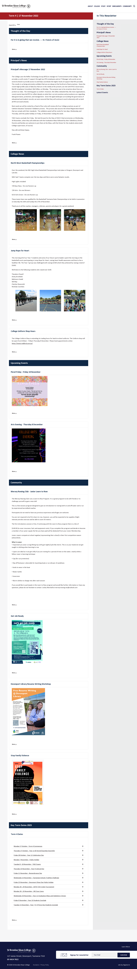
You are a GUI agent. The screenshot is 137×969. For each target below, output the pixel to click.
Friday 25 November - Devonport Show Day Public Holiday (33, 882)
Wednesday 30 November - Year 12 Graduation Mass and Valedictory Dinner (40, 896)
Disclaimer (36, 965)
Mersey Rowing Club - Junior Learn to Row (107, 70)
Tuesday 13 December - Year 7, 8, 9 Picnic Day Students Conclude (36, 905)
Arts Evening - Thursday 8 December (106, 62)
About (90, 6)
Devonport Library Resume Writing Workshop (106, 78)
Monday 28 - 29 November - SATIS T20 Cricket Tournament (34, 887)
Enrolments (117, 6)
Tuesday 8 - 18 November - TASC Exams (27, 864)
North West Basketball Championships (103, 45)
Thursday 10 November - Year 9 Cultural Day (29, 869)
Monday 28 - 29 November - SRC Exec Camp (29, 891)
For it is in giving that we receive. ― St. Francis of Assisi (106, 28)
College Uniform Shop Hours (104, 52)
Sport (109, 6)
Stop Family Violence (102, 82)
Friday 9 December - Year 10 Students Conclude (30, 900)
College (97, 6)
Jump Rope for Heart (102, 49)
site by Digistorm (124, 965)
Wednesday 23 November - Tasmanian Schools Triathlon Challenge (36, 878)
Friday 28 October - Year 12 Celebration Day (29, 855)
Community (127, 6)
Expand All (11, 25)
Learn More (126, 947)
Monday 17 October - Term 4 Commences (28, 846)
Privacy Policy (45, 965)
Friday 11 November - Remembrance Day (28, 873)
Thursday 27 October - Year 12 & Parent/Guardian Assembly (34, 851)
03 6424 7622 (13, 959)
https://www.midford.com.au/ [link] (22, 343)
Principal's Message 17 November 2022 (106, 36)
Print (18, 24)
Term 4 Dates (100, 89)
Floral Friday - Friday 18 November (106, 59)
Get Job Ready (100, 74)
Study (103, 6)
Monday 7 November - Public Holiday (26, 860)
